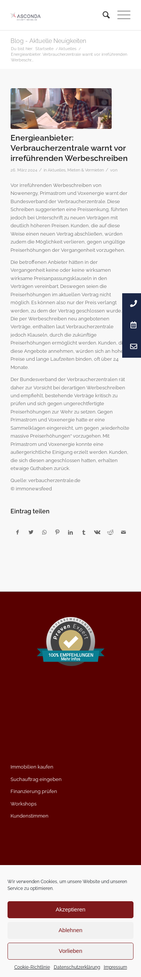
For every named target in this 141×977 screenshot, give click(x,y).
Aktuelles (56, 170)
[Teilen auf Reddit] (110, 532)
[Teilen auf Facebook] (17, 532)
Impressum (115, 967)
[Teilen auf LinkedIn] (70, 532)
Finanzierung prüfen (34, 791)
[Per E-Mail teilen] (123, 532)
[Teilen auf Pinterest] (57, 532)
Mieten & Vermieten (85, 170)
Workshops (23, 804)
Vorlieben (70, 951)
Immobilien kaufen (32, 767)
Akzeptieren (70, 909)
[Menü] (120, 15)
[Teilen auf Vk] (97, 532)
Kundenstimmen (30, 816)
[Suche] (102, 15)
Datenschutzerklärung (77, 967)
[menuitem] (102, 15)
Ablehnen (70, 930)
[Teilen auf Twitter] (30, 532)
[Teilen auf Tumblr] (83, 532)
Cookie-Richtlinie (32, 967)
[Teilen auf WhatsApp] (44, 532)
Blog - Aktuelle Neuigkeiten (48, 40)
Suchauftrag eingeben (36, 779)
